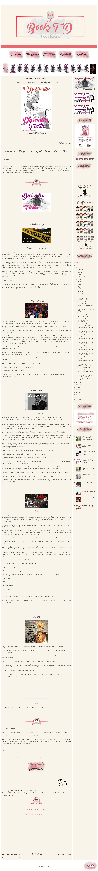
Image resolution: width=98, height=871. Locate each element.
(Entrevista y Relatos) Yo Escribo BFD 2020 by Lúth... (85, 335)
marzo (79, 291)
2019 (77, 385)
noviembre (80, 272)
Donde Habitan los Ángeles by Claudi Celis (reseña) (88, 445)
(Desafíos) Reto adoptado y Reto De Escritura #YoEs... (85, 313)
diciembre (80, 270)
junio (78, 284)
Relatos (4, 795)
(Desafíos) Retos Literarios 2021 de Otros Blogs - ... (85, 321)
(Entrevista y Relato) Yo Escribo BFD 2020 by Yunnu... (85, 343)
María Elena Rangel (56, 793)
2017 (77, 390)
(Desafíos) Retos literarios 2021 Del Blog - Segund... (85, 317)
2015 (77, 395)
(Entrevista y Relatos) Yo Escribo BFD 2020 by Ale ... (85, 361)
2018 (77, 387)
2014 (77, 397)
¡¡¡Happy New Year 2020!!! (84, 379)
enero (79, 296)
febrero (79, 294)
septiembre (80, 277)
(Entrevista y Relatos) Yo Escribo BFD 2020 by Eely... (85, 328)
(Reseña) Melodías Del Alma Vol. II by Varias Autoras (86, 302)
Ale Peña (14, 793)
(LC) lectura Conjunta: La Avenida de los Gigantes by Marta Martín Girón (88, 468)
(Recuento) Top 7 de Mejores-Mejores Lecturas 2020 (85, 365)
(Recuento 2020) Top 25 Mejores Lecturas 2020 (85, 368)
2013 (77, 399)
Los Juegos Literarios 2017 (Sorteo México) (87, 506)
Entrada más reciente (11, 854)
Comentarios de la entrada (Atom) (21, 858)
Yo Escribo (10, 795)
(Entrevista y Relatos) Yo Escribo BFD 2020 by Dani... (85, 354)
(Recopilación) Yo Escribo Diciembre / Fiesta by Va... (84, 324)
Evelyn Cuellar (37, 793)
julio (78, 282)
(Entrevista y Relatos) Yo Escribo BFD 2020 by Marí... (85, 346)
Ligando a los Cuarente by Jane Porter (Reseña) (88, 490)
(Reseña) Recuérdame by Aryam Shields (85, 306)
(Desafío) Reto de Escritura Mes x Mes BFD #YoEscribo (88, 461)
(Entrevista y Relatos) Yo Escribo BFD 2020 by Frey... (85, 350)
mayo (79, 287)
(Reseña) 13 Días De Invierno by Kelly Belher (85, 310)
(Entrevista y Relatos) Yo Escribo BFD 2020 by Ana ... (85, 332)
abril (78, 289)
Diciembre (21, 793)
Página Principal (38, 854)
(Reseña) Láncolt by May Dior (88, 498)
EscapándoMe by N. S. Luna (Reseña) (87, 483)
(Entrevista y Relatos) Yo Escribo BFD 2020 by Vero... (85, 357)
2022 (77, 265)
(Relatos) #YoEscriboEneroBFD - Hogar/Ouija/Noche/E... (85, 299)
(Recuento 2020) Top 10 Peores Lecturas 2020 (85, 372)
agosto (79, 279)
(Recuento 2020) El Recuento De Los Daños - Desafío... (85, 376)
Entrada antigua (64, 854)
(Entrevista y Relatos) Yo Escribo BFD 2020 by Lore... (85, 339)
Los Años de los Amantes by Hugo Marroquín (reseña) (88, 453)
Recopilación (66, 793)
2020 (10, 793)
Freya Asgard (46, 793)
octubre (79, 275)
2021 (77, 268)
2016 (77, 392)
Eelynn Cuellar (28, 793)
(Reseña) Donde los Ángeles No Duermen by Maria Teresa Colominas (88, 438)
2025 (77, 263)
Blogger (59, 866)
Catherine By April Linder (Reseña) (88, 475)
